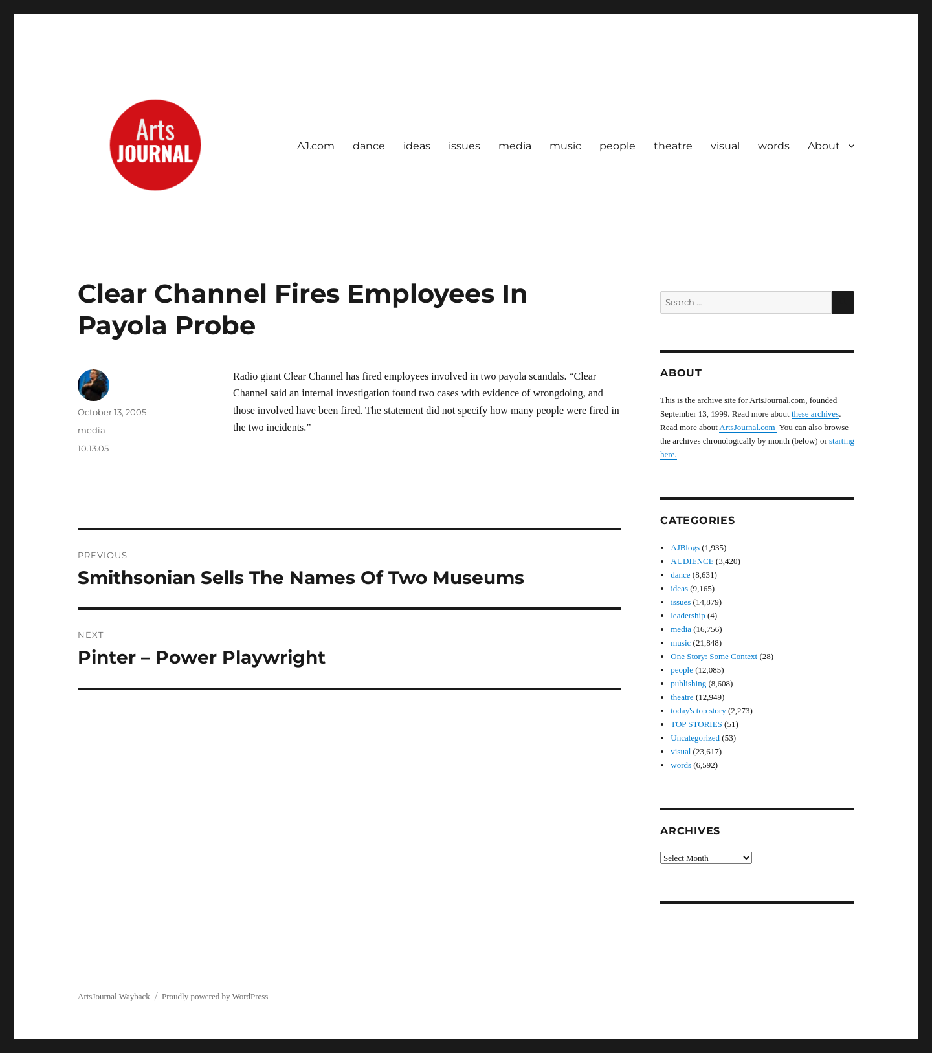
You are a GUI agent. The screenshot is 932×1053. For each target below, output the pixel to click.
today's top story (698, 710)
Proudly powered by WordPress (215, 996)
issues (464, 146)
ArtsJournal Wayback (114, 996)
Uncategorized (695, 738)
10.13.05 (93, 448)
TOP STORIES (696, 724)
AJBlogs (685, 547)
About (824, 146)
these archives (815, 413)
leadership (688, 615)
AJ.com (316, 146)
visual (725, 146)
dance (369, 146)
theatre (673, 146)
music (565, 146)
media (514, 146)
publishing (688, 683)
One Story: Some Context (714, 656)
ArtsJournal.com (748, 427)
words (774, 146)
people (617, 146)
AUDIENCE (692, 561)
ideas (416, 146)
